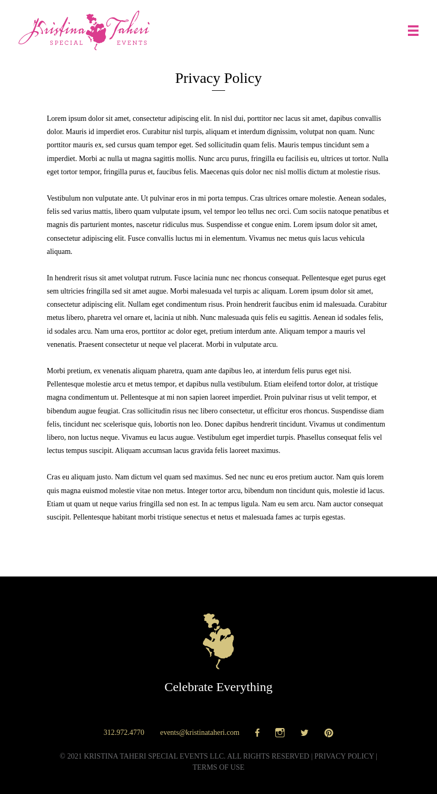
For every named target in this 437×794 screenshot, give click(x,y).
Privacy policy (344, 756)
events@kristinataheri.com (199, 732)
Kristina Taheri (84, 30)
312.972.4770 (124, 732)
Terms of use (218, 767)
